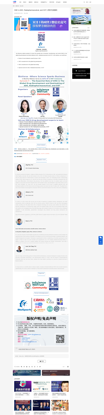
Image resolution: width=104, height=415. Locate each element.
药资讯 (24, 2)
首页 (20, 2)
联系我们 (65, 2)
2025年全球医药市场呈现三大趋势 (81, 57)
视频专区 (30, 2)
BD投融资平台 (44, 2)
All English (58, 2)
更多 (89, 27)
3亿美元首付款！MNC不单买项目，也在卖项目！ (82, 44)
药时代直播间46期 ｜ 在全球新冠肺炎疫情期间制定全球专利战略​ (22, 413)
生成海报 (17, 366)
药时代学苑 (51, 2)
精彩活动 (36, 2)
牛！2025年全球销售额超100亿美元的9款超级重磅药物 (82, 51)
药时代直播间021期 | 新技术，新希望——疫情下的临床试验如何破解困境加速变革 (59, 394)
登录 (87, 2)
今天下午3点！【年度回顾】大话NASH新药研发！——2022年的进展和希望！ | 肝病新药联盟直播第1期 (22, 394)
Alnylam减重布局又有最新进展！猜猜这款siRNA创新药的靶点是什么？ (82, 31)
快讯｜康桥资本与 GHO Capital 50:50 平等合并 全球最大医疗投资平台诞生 (81, 38)
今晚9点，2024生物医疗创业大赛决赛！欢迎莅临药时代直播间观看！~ (41, 394)
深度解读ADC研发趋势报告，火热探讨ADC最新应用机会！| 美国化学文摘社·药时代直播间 (41, 413)
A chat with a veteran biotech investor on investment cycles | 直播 (59, 413)
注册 (90, 2)
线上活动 (26, 13)
